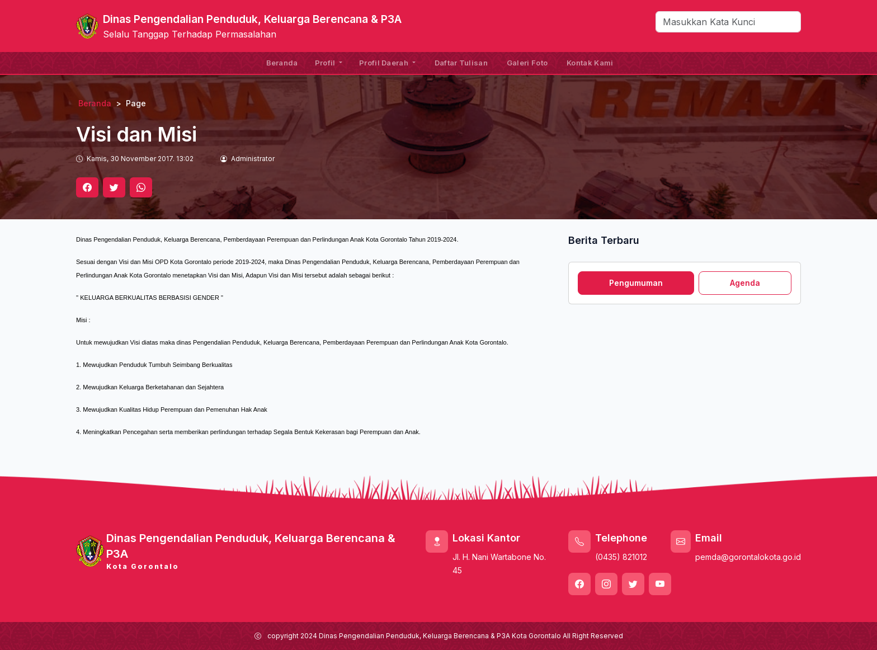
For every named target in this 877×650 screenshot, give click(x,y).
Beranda (282, 62)
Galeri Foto (527, 62)
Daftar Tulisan (461, 62)
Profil (326, 62)
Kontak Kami (590, 62)
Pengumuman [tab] (636, 283)
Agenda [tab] (745, 283)
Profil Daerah (384, 62)
